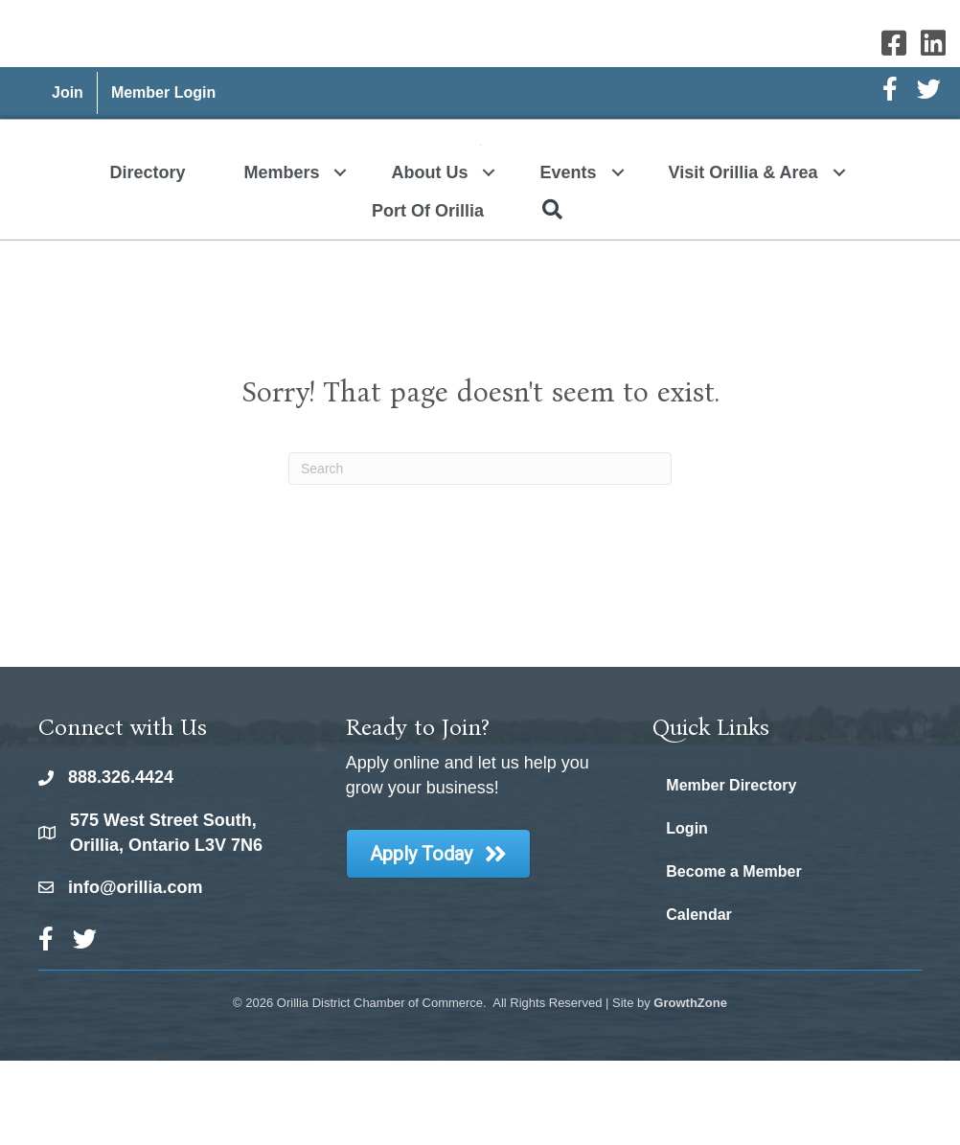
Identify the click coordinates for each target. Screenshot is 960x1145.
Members (281, 256)
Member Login (163, 92)
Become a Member (733, 956)
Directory (147, 256)
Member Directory (731, 869)
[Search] (480, 553)
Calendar (698, 999)
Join (67, 92)
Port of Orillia (428, 295)
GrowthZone (690, 1087)
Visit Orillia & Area (743, 256)
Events (567, 256)
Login (687, 913)
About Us (429, 256)
